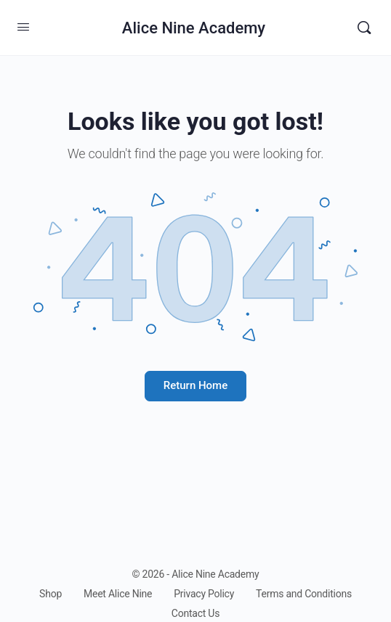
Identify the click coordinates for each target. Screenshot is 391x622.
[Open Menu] (23, 27)
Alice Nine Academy (193, 28)
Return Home (195, 385)
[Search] (364, 27)
